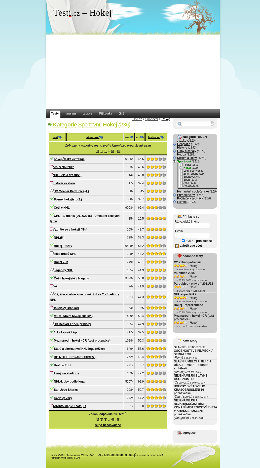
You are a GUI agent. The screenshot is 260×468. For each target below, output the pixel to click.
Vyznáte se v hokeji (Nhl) (70, 229)
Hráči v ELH (62, 365)
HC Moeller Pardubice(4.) (71, 191)
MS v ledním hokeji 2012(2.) (73, 316)
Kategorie (65, 124)
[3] (105, 151)
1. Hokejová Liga (65, 332)
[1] (97, 151)
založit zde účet (191, 245)
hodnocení (154, 137)
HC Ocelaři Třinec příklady (72, 324)
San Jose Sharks (66, 389)
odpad (58, 455)
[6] (112, 151)
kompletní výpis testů (61, 458)
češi (55, 286)
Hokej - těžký (63, 246)
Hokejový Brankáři (66, 308)
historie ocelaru (64, 183)
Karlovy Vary (63, 398)
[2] (101, 151)
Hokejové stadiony (66, 373)
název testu (92, 137)
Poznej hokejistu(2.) (68, 199)
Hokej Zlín (61, 262)
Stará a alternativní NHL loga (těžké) (79, 349)
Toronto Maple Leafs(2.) (69, 406)
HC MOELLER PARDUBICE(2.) (75, 357)
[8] (118, 151)
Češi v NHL (62, 207)
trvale (187, 241)
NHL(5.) (59, 237)
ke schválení (77, 455)
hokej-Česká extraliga (69, 159)
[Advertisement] (133, 72)
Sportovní (151, 119)
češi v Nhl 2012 (63, 167)
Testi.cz (137, 119)
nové (55, 137)
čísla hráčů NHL (65, 254)
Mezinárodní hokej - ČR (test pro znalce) (82, 340)
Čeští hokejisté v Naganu (71, 278)
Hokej (165, 119)
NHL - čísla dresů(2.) (67, 175)
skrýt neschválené (108, 425)
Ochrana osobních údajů (120, 455)
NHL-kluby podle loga (69, 381)
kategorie (189, 137)
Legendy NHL (63, 270)
